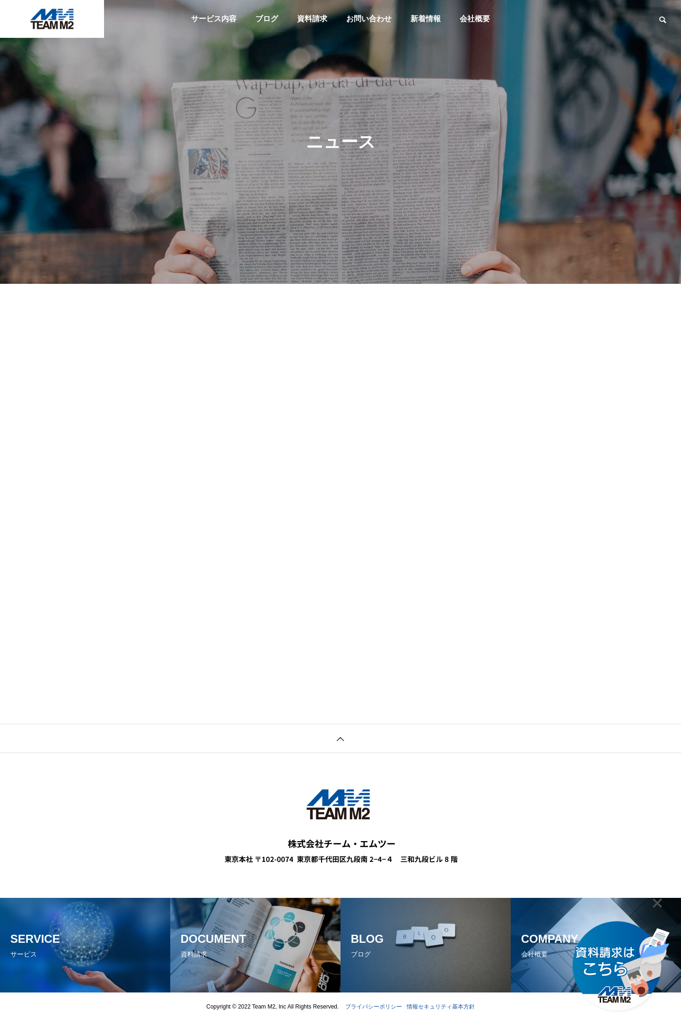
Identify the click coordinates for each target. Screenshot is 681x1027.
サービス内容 (213, 19)
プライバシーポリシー (373, 1012)
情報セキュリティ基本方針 (441, 1012)
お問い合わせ (369, 19)
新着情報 (425, 19)
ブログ (266, 19)
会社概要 (475, 19)
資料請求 (312, 19)
